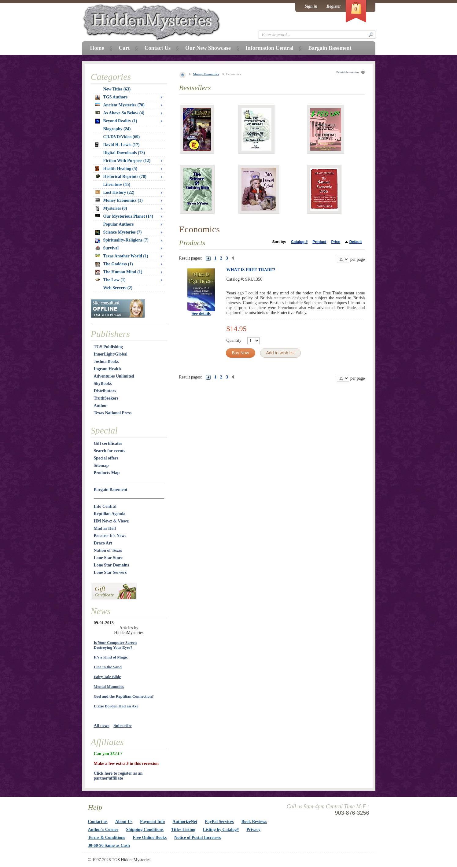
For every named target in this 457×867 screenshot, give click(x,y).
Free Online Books (150, 837)
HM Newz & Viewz (111, 521)
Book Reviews (254, 821)
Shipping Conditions (145, 829)
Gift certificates (108, 443)
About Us (123, 821)
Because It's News (110, 535)
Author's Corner (103, 829)
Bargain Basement (110, 489)
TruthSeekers (106, 398)
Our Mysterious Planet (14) (124, 216)
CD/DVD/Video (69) (121, 137)
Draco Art (103, 543)
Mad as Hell (105, 528)
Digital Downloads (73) (124, 152)
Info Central (105, 506)
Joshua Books (106, 361)
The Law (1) (110, 280)
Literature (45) (117, 184)
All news (101, 725)
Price (335, 242)
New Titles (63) (117, 89)
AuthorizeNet (184, 821)
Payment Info (152, 821)
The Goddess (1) (114, 264)
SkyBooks (103, 383)
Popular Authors (118, 224)
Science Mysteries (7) (118, 232)
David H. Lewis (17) (117, 144)
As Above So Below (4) (120, 113)
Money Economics (206, 74)
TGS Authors (111, 97)
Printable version (347, 72)
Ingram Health (107, 369)
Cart (124, 48)
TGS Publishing (108, 347)
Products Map (107, 472)
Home (97, 48)
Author (100, 405)
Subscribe (122, 725)
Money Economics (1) (119, 200)
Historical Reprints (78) (121, 176)
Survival (107, 248)
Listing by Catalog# (221, 829)
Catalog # (299, 242)
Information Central (269, 48)
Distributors (105, 391)
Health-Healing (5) (116, 168)
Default (355, 242)
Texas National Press (113, 413)
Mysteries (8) (111, 208)
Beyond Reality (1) (116, 121)
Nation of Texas (108, 550)
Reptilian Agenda (110, 513)
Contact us (98, 821)
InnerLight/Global (110, 354)
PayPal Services (219, 821)
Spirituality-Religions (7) (122, 240)
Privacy (253, 829)
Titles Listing (183, 829)
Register (333, 6)
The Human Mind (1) (118, 272)
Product (319, 242)
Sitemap (101, 465)
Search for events (109, 450)
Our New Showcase (208, 48)
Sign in (310, 6)
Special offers (106, 458)
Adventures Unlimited (114, 376)
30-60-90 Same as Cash (109, 845)
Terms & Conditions (106, 837)
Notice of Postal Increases (197, 837)
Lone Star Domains (111, 565)
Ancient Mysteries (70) (120, 105)
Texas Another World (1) (121, 256)
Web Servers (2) (118, 288)
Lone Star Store (108, 557)
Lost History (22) (115, 192)
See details (201, 313)
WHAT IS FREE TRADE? (251, 269)
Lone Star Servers (110, 572)
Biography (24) (117, 129)
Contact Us (157, 48)
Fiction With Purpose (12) (127, 160)
